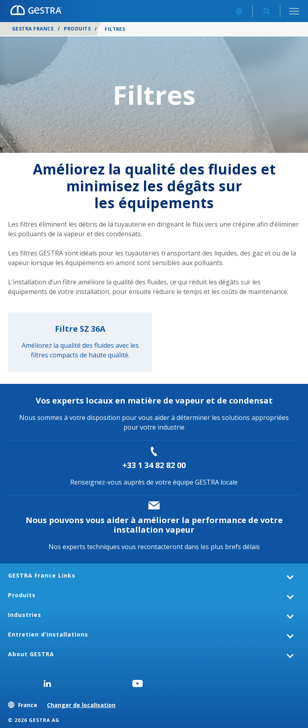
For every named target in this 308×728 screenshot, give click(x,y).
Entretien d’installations (48, 634)
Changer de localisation (81, 705)
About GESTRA (31, 654)
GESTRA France (33, 28)
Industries (24, 614)
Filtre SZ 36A (80, 328)
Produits (77, 28)
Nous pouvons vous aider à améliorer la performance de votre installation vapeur (154, 525)
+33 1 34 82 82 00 (154, 465)
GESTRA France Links (41, 575)
